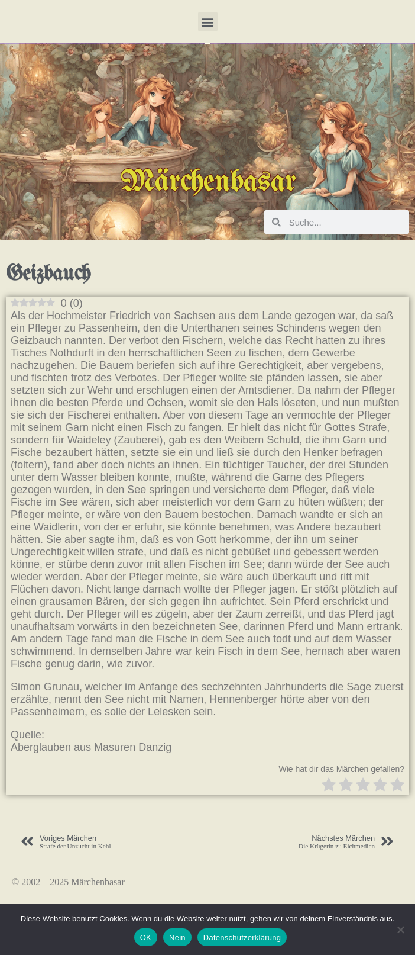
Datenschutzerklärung (242, 937)
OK (145, 937)
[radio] (329, 786)
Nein (177, 937)
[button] (208, 21)
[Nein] (400, 929)
